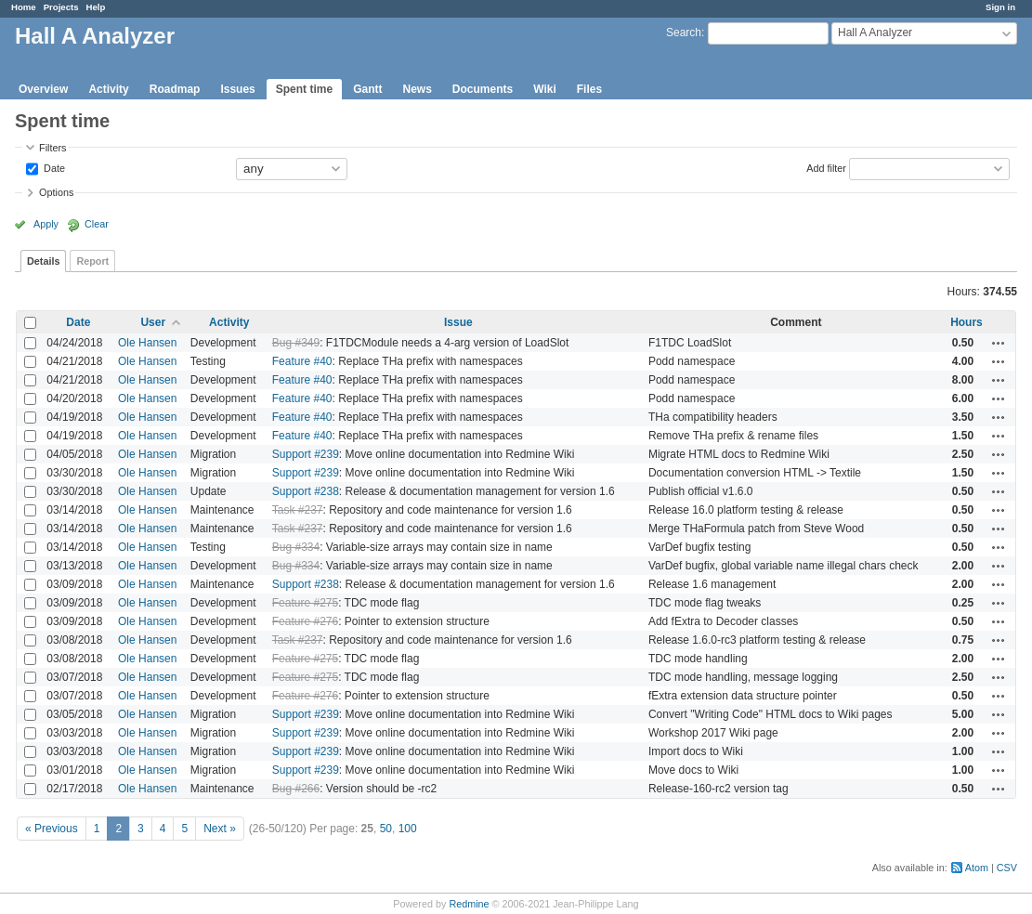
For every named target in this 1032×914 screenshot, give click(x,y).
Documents (482, 89)
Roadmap (175, 89)
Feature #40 (302, 361)
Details (43, 261)
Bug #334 (296, 547)
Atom (976, 867)
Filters (52, 147)
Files (589, 89)
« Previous (51, 828)
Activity (108, 89)
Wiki (544, 89)
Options (56, 192)
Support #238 (305, 491)
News (416, 89)
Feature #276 (305, 621)
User (152, 322)
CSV (1007, 867)
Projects (61, 7)
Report (92, 261)
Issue (458, 322)
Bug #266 (296, 788)
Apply (46, 223)
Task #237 (297, 509)
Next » (219, 828)
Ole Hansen (147, 342)
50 (386, 828)
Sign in (1000, 7)
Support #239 (305, 454)
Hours (966, 322)
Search (683, 32)
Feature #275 (305, 602)
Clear (97, 223)
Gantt (367, 89)
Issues (237, 89)
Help (96, 7)
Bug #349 (296, 342)
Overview (43, 89)
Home (23, 7)
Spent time (304, 89)
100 (407, 828)
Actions (998, 342)
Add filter (826, 167)
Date (53, 167)
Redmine (469, 903)
